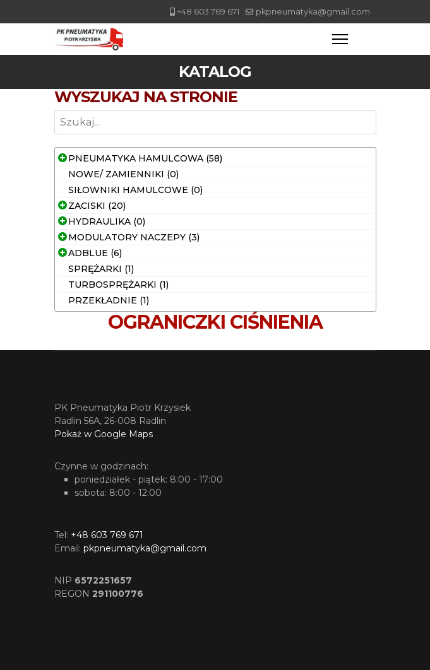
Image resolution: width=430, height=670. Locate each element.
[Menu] (340, 39)
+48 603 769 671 (208, 11)
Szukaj (54, 134)
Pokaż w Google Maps (103, 434)
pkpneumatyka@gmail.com (313, 11)
